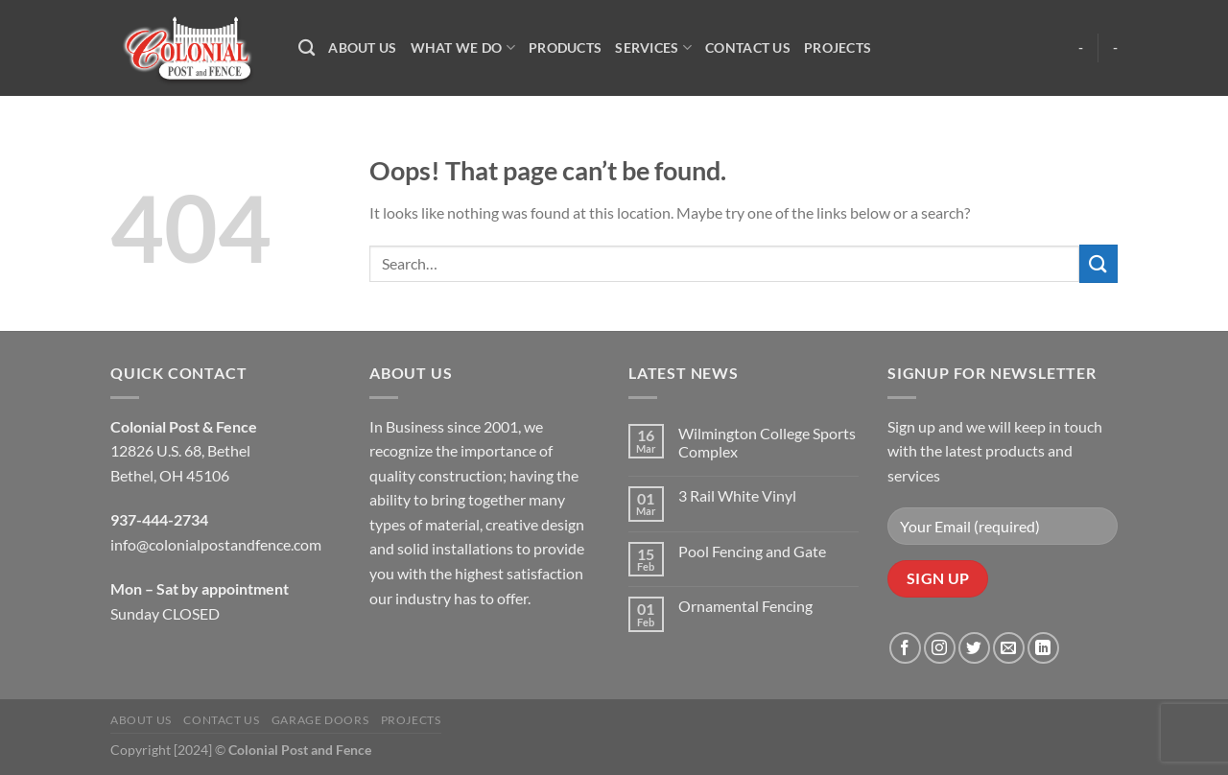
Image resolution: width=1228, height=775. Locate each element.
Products (565, 47)
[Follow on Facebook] (905, 648)
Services (653, 47)
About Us (362, 47)
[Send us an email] (1009, 648)
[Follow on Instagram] (940, 648)
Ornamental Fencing (745, 606)
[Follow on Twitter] (974, 648)
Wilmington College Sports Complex (767, 442)
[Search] (306, 48)
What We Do (463, 47)
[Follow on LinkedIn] (1043, 648)
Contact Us (748, 47)
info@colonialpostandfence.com (215, 544)
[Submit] (1098, 263)
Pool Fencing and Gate (752, 551)
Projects (837, 47)
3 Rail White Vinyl (737, 495)
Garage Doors (320, 720)
